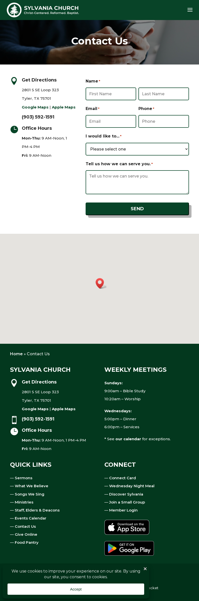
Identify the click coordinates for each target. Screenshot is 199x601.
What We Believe (31, 486)
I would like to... (103, 136)
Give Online (26, 534)
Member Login (123, 510)
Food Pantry (27, 542)
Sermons (23, 478)
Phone (146, 108)
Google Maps (35, 107)
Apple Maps (64, 107)
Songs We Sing (29, 494)
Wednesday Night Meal (131, 486)
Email (92, 108)
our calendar (128, 438)
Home (16, 354)
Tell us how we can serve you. (119, 164)
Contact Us (25, 526)
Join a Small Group (127, 502)
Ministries (24, 502)
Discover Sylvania (126, 494)
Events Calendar (30, 518)
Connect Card (122, 478)
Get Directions (39, 80)
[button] (101, 283)
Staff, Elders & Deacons (37, 510)
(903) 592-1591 (38, 117)
